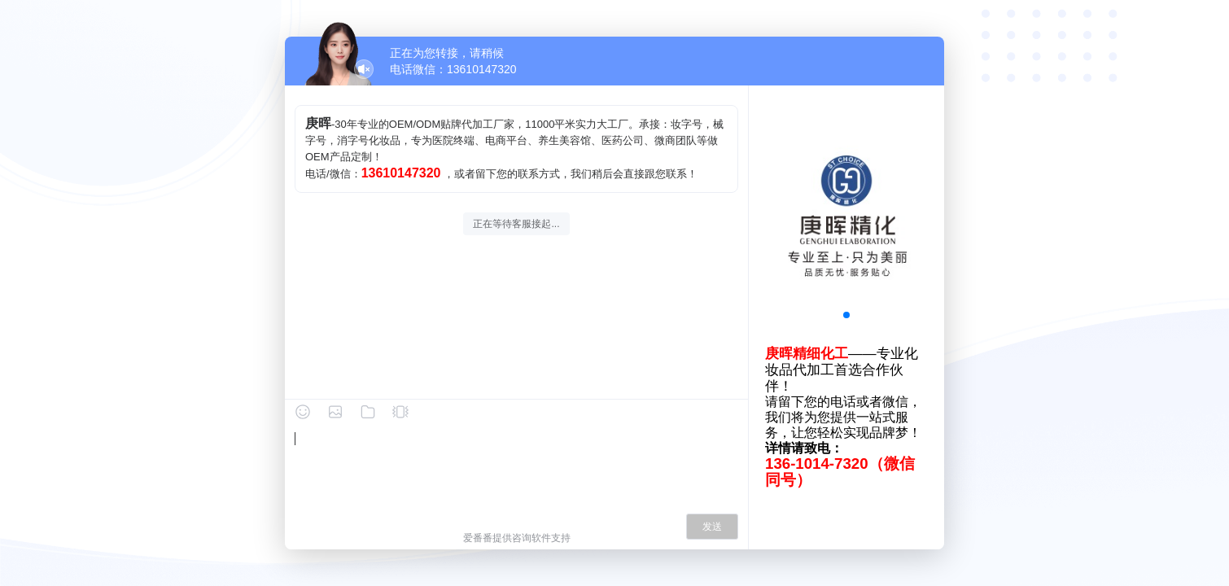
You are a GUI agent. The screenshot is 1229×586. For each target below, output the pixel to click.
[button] (846, 315)
